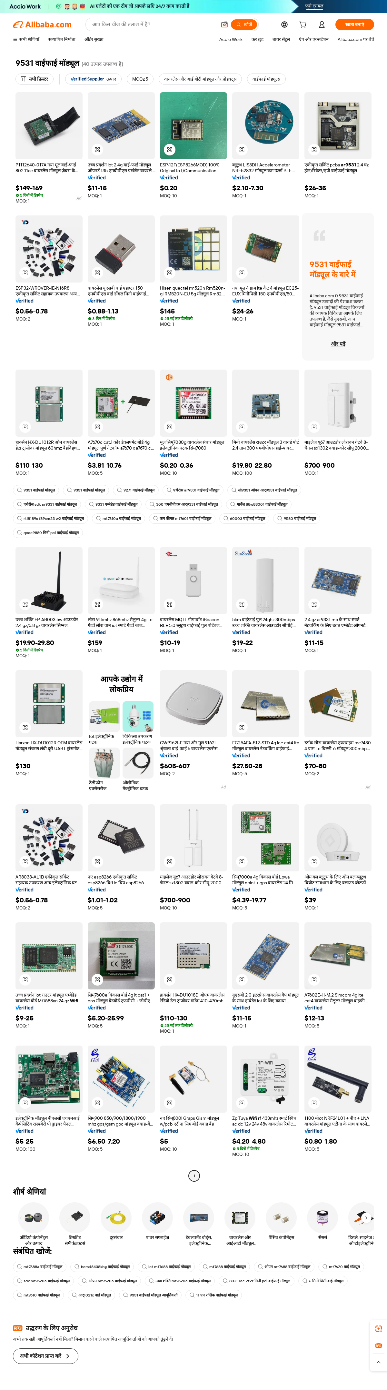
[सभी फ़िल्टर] (34, 79)
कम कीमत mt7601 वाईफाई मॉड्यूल (182, 518)
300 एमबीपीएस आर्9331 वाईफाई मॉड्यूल (184, 504)
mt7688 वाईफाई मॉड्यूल (224, 1266)
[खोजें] (244, 24)
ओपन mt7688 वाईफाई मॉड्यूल (284, 1266)
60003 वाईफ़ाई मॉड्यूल (244, 518)
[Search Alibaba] (153, 24)
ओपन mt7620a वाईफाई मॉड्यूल (109, 1281)
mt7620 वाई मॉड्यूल (341, 1266)
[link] (378, 1328)
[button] (224, 24)
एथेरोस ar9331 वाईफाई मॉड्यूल (193, 490)
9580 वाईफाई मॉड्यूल (296, 518)
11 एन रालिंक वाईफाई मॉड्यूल (214, 1295)
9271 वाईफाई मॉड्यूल (135, 490)
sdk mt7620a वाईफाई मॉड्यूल (43, 1281)
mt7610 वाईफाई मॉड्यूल (38, 1295)
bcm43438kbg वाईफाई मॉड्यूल (102, 1266)
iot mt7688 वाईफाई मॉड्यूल (166, 1266)
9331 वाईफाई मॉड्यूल (36, 490)
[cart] (304, 25)
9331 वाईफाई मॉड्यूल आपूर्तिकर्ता (150, 1295)
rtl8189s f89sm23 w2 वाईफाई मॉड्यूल (50, 518)
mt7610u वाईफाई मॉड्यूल (118, 518)
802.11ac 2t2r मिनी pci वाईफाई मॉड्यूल (256, 1281)
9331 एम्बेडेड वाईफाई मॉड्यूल (113, 504)
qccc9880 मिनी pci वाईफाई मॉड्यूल (48, 532)
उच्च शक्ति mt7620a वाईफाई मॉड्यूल (180, 1281)
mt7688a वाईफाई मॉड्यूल (39, 1266)
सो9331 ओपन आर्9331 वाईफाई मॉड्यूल (264, 490)
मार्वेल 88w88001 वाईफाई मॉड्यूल (258, 504)
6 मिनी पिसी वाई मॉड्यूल (323, 1281)
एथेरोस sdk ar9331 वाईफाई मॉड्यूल (47, 504)
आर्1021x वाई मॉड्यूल (91, 1295)
